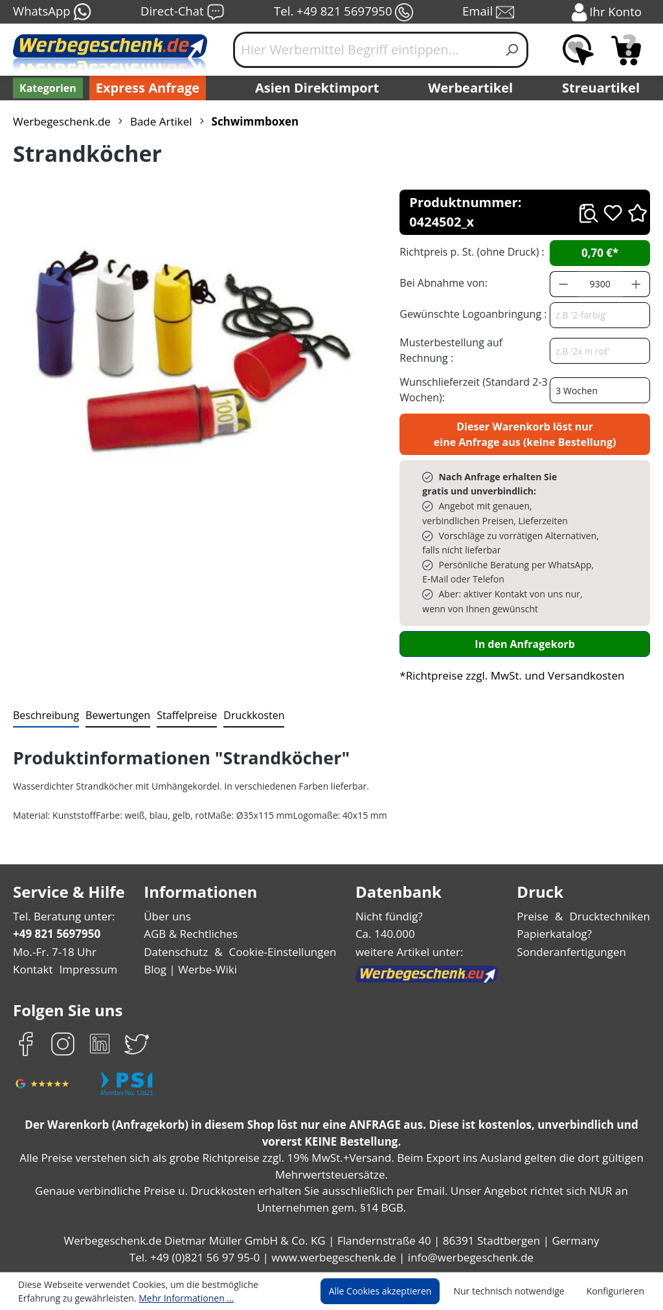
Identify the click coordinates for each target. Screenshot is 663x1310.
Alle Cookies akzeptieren (392, 1291)
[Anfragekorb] (626, 49)
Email (489, 12)
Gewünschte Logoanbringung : (470, 313)
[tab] (44, 715)
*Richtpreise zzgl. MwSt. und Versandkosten (507, 675)
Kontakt (32, 969)
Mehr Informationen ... (123, 1298)
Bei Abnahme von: (441, 282)
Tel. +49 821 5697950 (343, 12)
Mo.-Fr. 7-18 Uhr (53, 951)
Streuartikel (604, 88)
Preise (538, 916)
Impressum (84, 969)
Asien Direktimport (318, 88)
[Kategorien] (46, 88)
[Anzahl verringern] (563, 284)
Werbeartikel (472, 88)
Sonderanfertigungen (574, 951)
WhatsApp (51, 12)
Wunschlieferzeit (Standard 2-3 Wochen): (470, 389)
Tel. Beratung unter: (61, 916)
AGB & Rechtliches (193, 933)
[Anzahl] (600, 284)
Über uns (168, 916)
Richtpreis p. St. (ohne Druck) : (470, 251)
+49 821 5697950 (56, 933)
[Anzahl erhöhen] (636, 284)
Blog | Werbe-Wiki (190, 969)
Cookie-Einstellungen (280, 951)
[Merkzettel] (578, 49)
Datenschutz (177, 951)
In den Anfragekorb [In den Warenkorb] (525, 643)
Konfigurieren (617, 1291)
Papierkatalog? (559, 933)
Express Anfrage (144, 88)
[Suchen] (512, 50)
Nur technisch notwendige (516, 1291)
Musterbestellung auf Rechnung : (472, 350)
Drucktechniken (612, 916)
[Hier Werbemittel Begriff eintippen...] (365, 50)
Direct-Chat (182, 12)
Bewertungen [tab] (113, 714)
